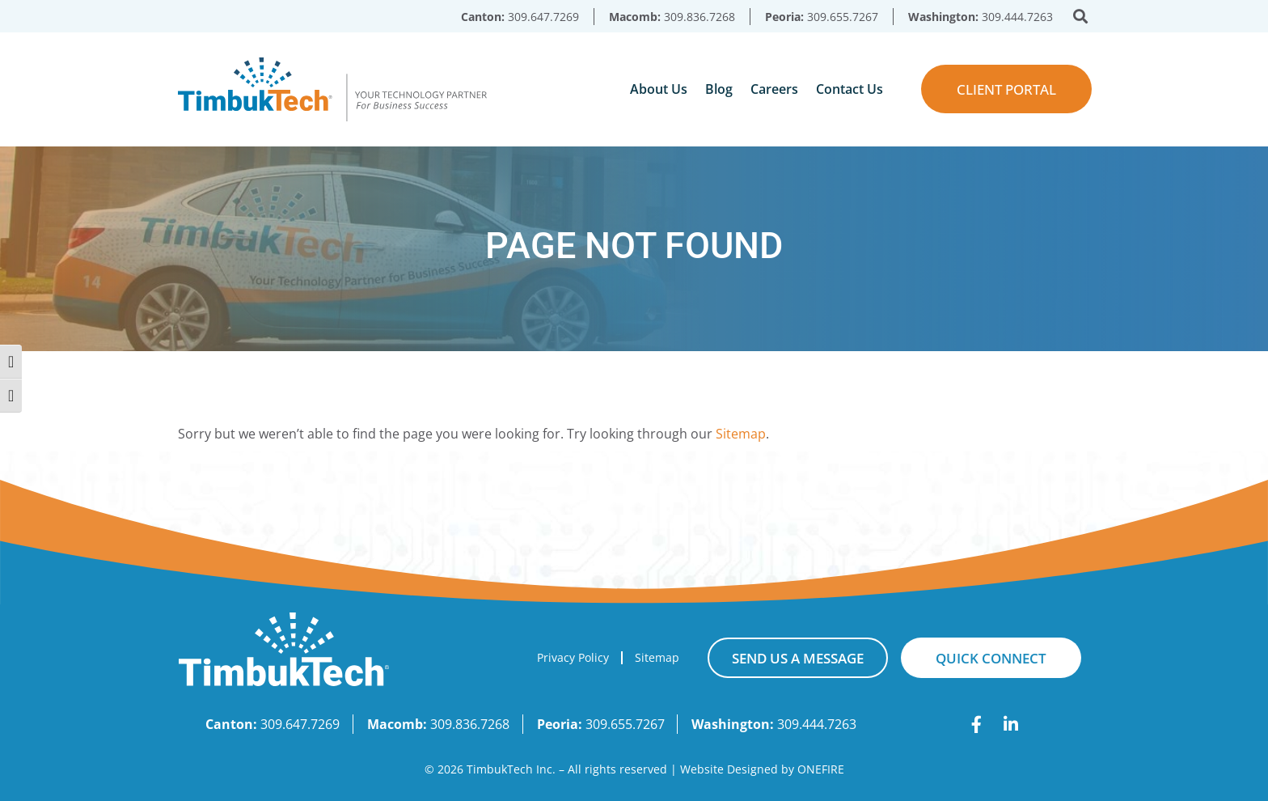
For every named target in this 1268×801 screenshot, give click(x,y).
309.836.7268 (699, 16)
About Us (658, 89)
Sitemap (741, 434)
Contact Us (849, 89)
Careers (774, 89)
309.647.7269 (543, 16)
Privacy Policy (573, 657)
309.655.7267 (842, 16)
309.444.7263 (1017, 16)
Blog (719, 89)
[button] (1080, 16)
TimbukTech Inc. (511, 769)
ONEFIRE (820, 769)
